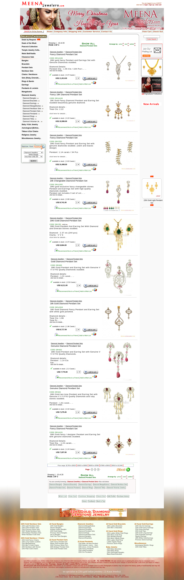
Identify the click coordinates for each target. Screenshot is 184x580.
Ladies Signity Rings (114, 542)
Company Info (60, 32)
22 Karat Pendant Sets (58, 540)
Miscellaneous (140, 543)
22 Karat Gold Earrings (144, 524)
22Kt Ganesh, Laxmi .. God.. (88, 545)
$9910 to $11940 (117, 465)
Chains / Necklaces (29, 74)
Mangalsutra (27, 92)
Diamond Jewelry (29, 95)
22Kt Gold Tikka (140, 547)
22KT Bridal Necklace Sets (31, 531)
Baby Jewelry (111, 547)
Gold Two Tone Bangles (58, 536)
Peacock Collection (30, 47)
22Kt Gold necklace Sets (30, 527)
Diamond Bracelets (30, 101)
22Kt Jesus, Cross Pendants (88, 547)
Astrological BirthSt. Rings (144, 545)
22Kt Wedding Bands (114, 536)
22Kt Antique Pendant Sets (59, 547)
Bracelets (25, 64)
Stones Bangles (55, 527)
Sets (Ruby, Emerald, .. (31, 78)
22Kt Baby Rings (113, 551)
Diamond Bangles (30, 98)
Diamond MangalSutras (32, 106)
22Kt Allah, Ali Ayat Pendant (88, 543)
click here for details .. (58, 113)
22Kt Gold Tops (140, 531)
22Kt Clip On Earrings (143, 526)
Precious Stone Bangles (58, 533)
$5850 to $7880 (94, 465)
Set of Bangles (55, 534)
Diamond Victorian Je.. (32, 121)
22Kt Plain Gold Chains (30, 548)
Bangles (25, 61)
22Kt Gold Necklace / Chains (32, 538)
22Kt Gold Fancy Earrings (144, 527)
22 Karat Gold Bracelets (116, 524)
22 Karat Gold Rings (114, 531)
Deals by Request (29, 40)
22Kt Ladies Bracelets (114, 526)
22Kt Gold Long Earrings (144, 533)
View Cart (147, 32)
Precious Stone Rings (114, 543)
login (146, 5)
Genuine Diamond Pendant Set (66, 346)
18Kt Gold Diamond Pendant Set (65, 220)
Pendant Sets (27, 67)
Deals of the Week (29, 43)
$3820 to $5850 (82, 465)
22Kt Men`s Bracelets (114, 527)
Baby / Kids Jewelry (30, 124)
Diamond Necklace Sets (32, 109)
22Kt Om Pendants (85, 552)
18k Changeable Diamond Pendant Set (68, 180)
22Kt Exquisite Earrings (143, 534)
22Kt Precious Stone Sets (31, 529)
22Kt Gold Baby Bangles (115, 552)
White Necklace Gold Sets (31, 534)
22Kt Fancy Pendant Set (58, 542)
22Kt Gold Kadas (56, 531)
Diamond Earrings (30, 103)
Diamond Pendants (30, 114)
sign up (151, 5)
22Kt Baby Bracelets (114, 549)
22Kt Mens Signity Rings (115, 538)
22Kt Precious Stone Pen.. (59, 545)
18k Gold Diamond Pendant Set (65, 303)
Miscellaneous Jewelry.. (31, 138)
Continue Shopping (86, 496)
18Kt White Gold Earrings (144, 538)
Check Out (158, 32)
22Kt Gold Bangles (56, 526)
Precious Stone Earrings (143, 540)
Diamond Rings (29, 116)
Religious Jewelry (29, 135)
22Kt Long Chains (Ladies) (31, 542)
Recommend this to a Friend (66, 84)
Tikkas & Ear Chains (30, 131)
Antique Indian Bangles (58, 529)
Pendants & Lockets (30, 88)
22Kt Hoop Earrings (142, 529)
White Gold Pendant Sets (59, 543)
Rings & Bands (28, 81)
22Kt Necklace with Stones (31, 547)
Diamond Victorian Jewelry (116, 487)
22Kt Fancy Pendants (86, 548)
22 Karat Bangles (56, 524)
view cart (158, 5)
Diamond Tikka (29, 119)
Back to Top (101, 501)
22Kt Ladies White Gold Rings (117, 533)
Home (49, 32)
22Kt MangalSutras (28, 543)
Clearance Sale (28, 57)
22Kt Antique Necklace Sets (31, 533)
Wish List (63, 496)
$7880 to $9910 (105, 465)
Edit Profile (111, 496)
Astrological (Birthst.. (30, 128)
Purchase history (123, 496)
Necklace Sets (27, 71)
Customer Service (91, 32)
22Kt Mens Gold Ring (114, 535)
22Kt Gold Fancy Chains (30, 540)
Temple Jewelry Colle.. (31, 50)
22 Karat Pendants (85, 542)
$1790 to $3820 (71, 465)
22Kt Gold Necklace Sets (31, 524)
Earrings (25, 85)
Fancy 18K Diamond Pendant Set (66, 94)
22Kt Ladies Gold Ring (115, 540)
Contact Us (106, 32)
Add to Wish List (87, 84)
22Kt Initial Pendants (85, 550)
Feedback (91, 501)
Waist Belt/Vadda (29, 54)
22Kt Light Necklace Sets (30, 526)
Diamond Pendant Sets (32, 111)
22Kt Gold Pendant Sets (58, 548)
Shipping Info (75, 32)
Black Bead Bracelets (114, 554)
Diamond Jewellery (56, 52)
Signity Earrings (140, 536)
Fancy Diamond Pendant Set (63, 54)
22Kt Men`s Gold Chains (30, 545)
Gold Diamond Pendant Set (64, 261)
